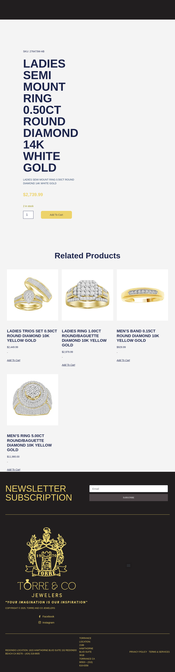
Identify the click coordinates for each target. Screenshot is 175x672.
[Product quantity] (28, 215)
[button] (129, 565)
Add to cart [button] (13, 360)
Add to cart (56, 214)
